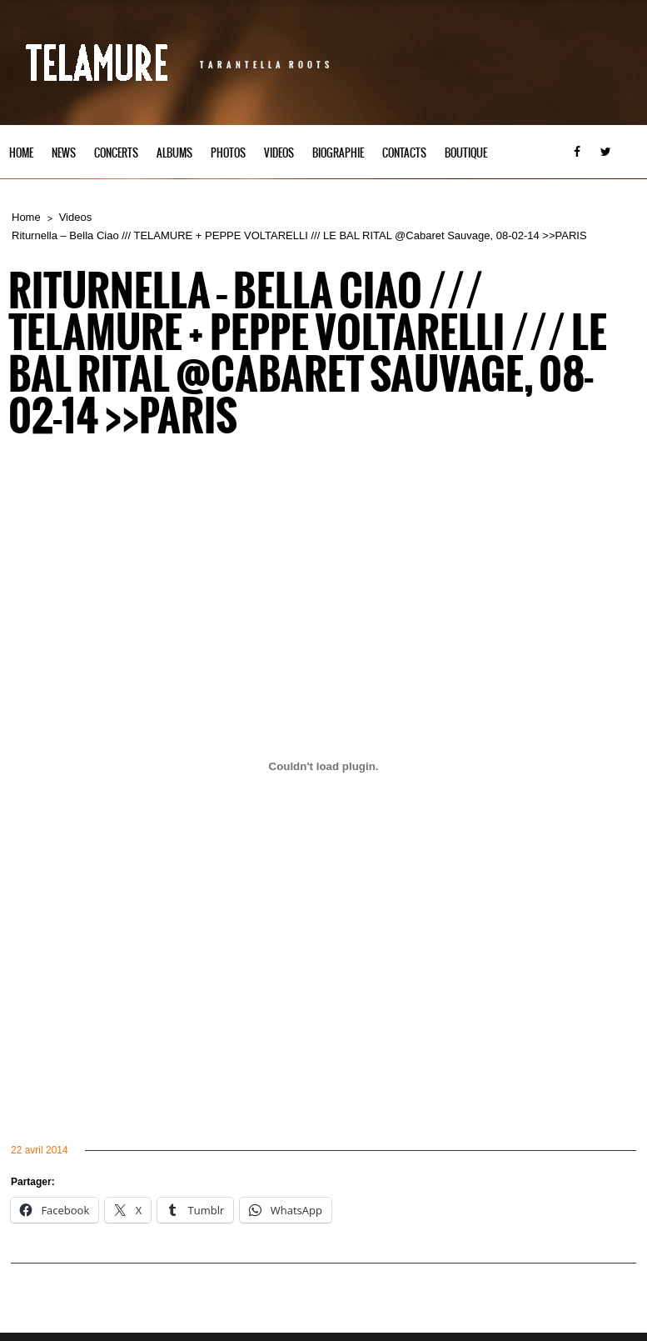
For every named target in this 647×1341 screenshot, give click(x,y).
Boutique (466, 153)
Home (21, 153)
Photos (228, 153)
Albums (174, 153)
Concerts (116, 153)
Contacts (404, 153)
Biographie (338, 153)
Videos (279, 153)
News (64, 153)
